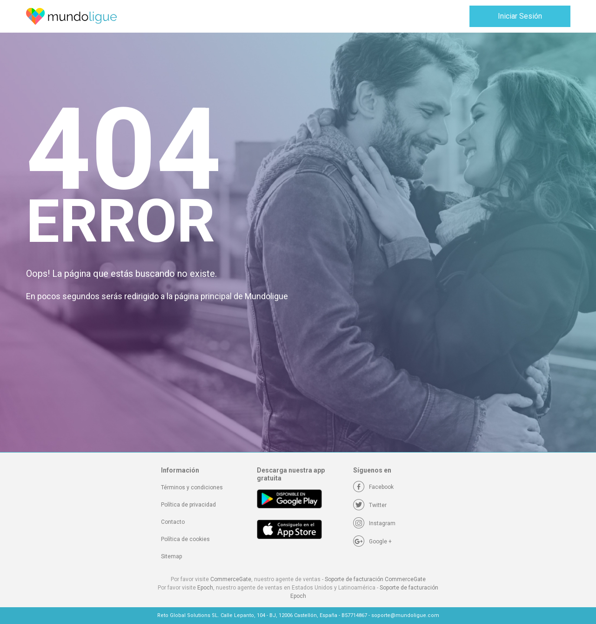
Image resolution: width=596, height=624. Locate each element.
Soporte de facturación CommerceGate (375, 579)
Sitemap (171, 556)
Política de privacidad (188, 504)
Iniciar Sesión (520, 16)
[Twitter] (370, 505)
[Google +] (372, 541)
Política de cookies (185, 539)
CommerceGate (230, 579)
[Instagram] (374, 523)
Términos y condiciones (192, 487)
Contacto (173, 522)
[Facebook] (373, 487)
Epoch (205, 587)
